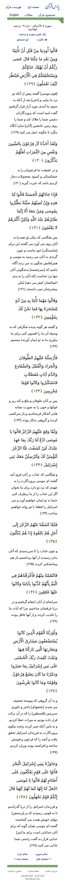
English (14, 14)
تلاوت (42, 39)
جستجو (23, 39)
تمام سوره (41, 853)
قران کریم (39, 875)
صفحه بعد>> (21, 858)
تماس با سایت (14, 871)
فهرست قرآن (13, 7)
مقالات (29, 14)
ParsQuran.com (32, 878)
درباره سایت (51, 871)
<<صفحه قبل (43, 858)
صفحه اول (33, 7)
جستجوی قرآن (46, 14)
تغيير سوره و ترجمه (32, 34)
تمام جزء (23, 853)
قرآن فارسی (27, 875)
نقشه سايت (33, 871)
